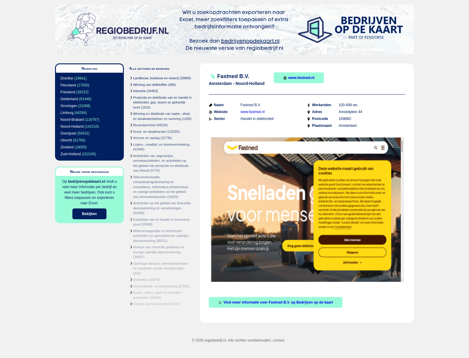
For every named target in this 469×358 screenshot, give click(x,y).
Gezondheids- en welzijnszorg (155, 286)
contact (278, 340)
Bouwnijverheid (144, 125)
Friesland (67, 92)
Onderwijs (140, 279)
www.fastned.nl (299, 78)
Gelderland (69, 99)
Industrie (139, 91)
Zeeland (66, 147)
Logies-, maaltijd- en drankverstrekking (161, 144)
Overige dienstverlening (150, 304)
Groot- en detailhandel (149, 131)
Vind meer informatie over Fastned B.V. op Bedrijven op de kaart (275, 302)
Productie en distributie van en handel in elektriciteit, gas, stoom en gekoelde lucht (162, 102)
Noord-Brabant (72, 120)
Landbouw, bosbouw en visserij (156, 78)
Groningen (68, 106)
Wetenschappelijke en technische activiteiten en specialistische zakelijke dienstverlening (161, 236)
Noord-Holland (71, 126)
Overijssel (68, 133)
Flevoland (68, 85)
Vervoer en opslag (146, 138)
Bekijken (89, 214)
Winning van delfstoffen (150, 84)
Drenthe (66, 78)
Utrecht (66, 140)
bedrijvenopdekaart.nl (86, 181)
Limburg (66, 113)
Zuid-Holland (70, 154)
